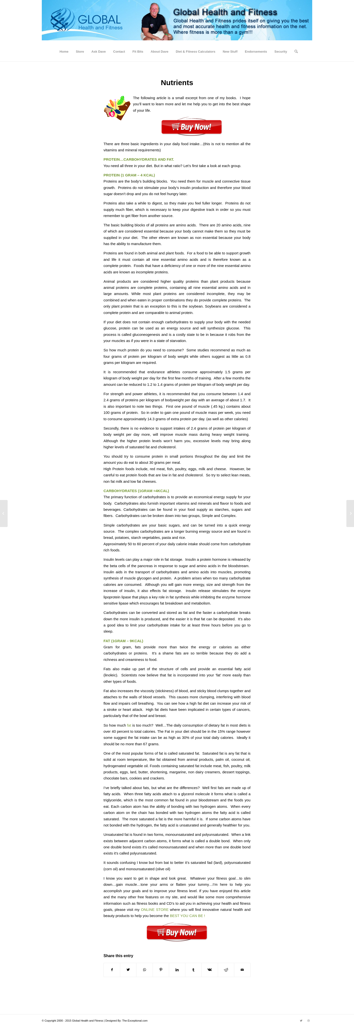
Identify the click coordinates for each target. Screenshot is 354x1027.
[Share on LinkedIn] (177, 970)
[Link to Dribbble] (308, 1020)
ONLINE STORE (155, 909)
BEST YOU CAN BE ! (187, 916)
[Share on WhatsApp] (144, 970)
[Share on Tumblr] (193, 970)
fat (129, 725)
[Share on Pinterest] (161, 970)
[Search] (294, 52)
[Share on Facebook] (112, 970)
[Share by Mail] (242, 970)
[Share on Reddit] (226, 970)
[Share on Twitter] (128, 970)
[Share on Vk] (210, 970)
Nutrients (177, 82)
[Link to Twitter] (301, 1020)
